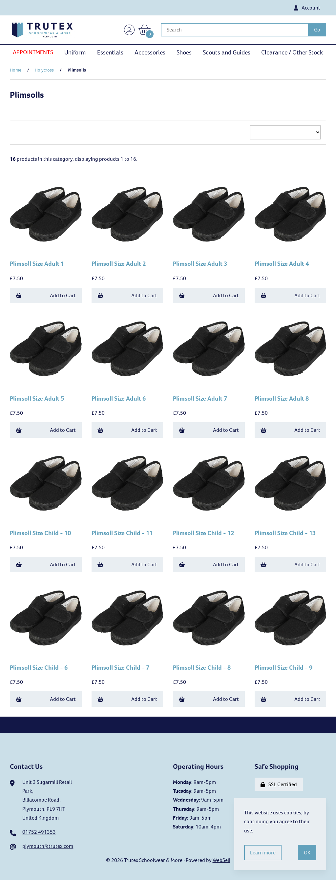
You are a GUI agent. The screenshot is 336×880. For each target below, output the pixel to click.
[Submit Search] (317, 29)
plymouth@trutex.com (47, 846)
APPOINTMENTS (33, 52)
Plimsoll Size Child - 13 (285, 533)
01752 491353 (39, 831)
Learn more (263, 852)
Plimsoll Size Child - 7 (120, 667)
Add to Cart (46, 295)
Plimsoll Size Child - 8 (202, 667)
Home (15, 70)
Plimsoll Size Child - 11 (122, 533)
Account (307, 7)
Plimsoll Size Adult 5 (37, 398)
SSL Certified (279, 784)
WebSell (221, 860)
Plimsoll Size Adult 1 (37, 264)
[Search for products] (234, 29)
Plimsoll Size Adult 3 (200, 264)
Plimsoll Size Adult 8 (282, 398)
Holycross (44, 70)
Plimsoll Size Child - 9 (283, 667)
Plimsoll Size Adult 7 (200, 398)
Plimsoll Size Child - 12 (203, 533)
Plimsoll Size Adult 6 (119, 398)
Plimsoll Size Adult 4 (282, 264)
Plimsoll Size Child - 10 (40, 533)
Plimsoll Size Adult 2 (119, 264)
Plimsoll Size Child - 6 (39, 667)
